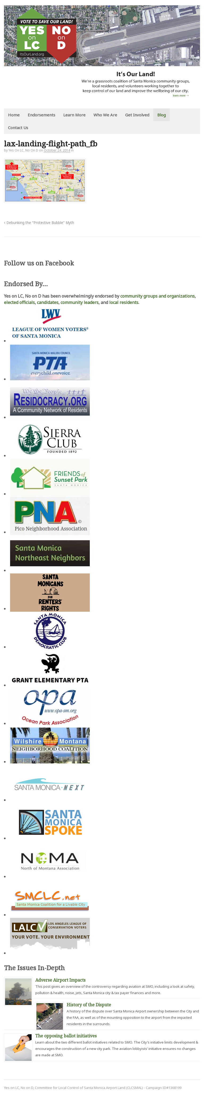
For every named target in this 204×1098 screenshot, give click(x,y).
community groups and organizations (157, 296)
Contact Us (18, 127)
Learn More (74, 114)
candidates (47, 302)
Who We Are (105, 114)
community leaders (80, 302)
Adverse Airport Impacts (60, 980)
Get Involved (137, 114)
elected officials (19, 302)
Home (14, 114)
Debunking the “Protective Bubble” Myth (39, 222)
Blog (161, 114)
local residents (123, 302)
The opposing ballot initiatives (66, 1036)
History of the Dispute (89, 1005)
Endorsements (41, 114)
